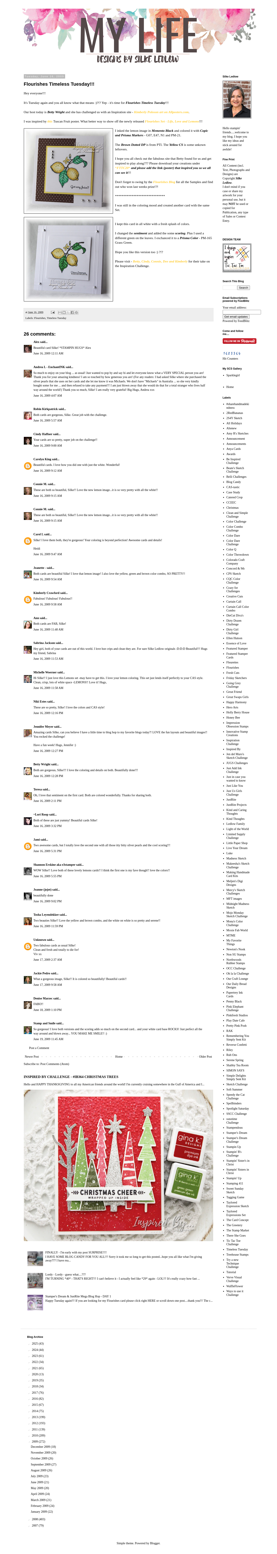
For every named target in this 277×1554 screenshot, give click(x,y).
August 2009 (39, 1470)
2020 (35, 1374)
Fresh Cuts (232, 672)
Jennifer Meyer (43, 726)
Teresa (38, 789)
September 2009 (41, 1464)
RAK (229, 1031)
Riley (229, 1050)
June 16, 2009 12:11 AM (48, 353)
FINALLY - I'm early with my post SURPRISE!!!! (76, 1252)
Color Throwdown (237, 554)
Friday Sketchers (236, 678)
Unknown (40, 939)
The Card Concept (237, 1220)
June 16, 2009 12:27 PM (48, 751)
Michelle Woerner (45, 672)
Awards (230, 454)
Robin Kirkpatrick (46, 409)
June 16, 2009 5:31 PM (48, 851)
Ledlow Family (235, 823)
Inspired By (233, 749)
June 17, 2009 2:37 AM (48, 959)
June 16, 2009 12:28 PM (48, 776)
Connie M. (40, 484)
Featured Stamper (237, 648)
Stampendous (234, 1127)
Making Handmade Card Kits (238, 874)
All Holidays (234, 423)
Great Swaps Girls (237, 697)
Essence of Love (236, 643)
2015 (35, 1404)
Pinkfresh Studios (237, 1015)
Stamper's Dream (236, 1132)
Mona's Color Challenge (234, 923)
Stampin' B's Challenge (234, 1153)
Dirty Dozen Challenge (234, 622)
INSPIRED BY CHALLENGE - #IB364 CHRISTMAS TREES (71, 1077)
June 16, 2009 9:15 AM (48, 495)
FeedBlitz (244, 321)
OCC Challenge (236, 968)
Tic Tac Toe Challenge (233, 1242)
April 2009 (38, 1494)
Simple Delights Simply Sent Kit (236, 1077)
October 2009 (39, 1458)
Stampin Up (233, 1147)
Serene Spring (234, 1060)
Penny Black (234, 1001)
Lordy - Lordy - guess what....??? (65, 1274)
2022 (35, 1362)
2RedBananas (234, 413)
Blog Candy (233, 482)
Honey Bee (233, 717)
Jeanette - (40, 567)
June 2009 (37, 1482)
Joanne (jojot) (43, 889)
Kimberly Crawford (47, 593)
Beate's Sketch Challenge (235, 470)
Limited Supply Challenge (235, 836)
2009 (35, 1441)
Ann (36, 618)
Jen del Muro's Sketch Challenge (237, 756)
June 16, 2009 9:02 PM (48, 901)
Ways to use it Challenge (234, 1293)
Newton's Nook (235, 949)
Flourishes (39, 318)
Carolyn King (42, 459)
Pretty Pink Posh (236, 1025)
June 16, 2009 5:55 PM (48, 876)
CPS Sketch (233, 573)
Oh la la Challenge (237, 973)
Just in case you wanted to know (236, 778)
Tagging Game (235, 1197)
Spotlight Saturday (237, 1108)
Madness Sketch (236, 858)
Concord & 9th (235, 568)
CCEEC (231, 502)
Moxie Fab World (237, 930)
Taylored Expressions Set (236, 1213)
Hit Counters (230, 358)
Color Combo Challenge (234, 528)
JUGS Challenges (237, 763)
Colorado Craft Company (235, 561)
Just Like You (234, 785)
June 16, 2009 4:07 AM (48, 395)
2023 (35, 1356)
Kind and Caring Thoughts (236, 811)
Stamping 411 (234, 1183)
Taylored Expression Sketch (237, 1204)
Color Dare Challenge (233, 542)
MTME (230, 935)
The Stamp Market (237, 1230)
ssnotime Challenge (232, 1120)
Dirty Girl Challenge (232, 631)
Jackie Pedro (42, 973)
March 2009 (38, 1500)
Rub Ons (231, 1055)
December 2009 (41, 1446)
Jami (37, 839)
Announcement (235, 438)
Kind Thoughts (235, 818)
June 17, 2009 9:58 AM (48, 984)
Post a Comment (39, 1048)
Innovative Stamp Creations (237, 733)
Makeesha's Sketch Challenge (237, 865)
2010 (35, 1435)
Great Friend (234, 691)
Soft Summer (234, 1089)
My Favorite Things (234, 942)
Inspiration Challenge (233, 742)
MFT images (234, 898)
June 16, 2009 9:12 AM (48, 470)
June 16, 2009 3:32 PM (48, 826)
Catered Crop (234, 497)
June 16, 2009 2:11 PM (48, 801)
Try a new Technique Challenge (232, 1263)
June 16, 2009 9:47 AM (48, 554)
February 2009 (40, 1505)
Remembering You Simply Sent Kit (237, 1037)
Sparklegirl (233, 375)
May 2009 (37, 1488)
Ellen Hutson (234, 638)
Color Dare (233, 535)
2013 (35, 1417)
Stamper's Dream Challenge (236, 1139)
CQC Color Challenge (233, 580)
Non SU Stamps (236, 954)
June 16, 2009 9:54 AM (48, 579)
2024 (35, 1349)
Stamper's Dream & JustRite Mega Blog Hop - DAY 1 (78, 1296)
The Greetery (234, 1225)
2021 (35, 1368)
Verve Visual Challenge (234, 1279)
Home (119, 1056)
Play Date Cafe (235, 1020)
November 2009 (41, 1452)
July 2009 (37, 1476)
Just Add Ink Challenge (234, 770)
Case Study (233, 492)
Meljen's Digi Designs (234, 883)
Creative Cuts (234, 596)
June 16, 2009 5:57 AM (48, 420)
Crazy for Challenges (233, 589)
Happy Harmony (236, 702)
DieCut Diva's (234, 615)
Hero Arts (232, 707)
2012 (35, 1423)
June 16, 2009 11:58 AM (48, 688)
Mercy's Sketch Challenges (235, 891)
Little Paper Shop (237, 843)
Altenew (231, 428)
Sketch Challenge (237, 1084)
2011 (35, 1429)
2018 (35, 1386)
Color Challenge (236, 521)
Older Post (205, 1056)
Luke (229, 853)
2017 (35, 1392)
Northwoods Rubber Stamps (235, 961)
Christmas (232, 507)
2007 (35, 1525)
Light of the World (237, 829)
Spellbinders (234, 1103)
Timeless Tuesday (56, 318)
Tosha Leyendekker (46, 914)
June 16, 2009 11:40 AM (48, 629)
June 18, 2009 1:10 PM (48, 1010)
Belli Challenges (236, 476)
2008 (35, 1519)
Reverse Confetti (236, 1044)
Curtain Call (233, 601)
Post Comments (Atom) (54, 1064)
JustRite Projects (236, 804)
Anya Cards (233, 448)
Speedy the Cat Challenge (235, 1096)
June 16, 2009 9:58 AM (48, 604)
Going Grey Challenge (233, 685)
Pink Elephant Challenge (234, 1008)
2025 (35, 1343)
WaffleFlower (234, 1286)
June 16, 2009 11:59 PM (48, 926)
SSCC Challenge (236, 1113)
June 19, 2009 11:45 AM (48, 1039)
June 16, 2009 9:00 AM (48, 445)
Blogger (154, 1543)
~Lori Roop (41, 814)
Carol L (38, 534)
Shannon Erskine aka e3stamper (55, 864)
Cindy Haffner (43, 434)
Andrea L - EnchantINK (49, 367)
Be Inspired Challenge (233, 461)
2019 (35, 1380)
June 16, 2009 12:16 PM (48, 713)
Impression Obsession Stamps (237, 724)
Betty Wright (42, 764)
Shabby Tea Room (237, 1065)
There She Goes (236, 1235)
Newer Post (32, 1056)
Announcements (236, 444)
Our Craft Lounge (237, 978)
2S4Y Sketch (234, 418)
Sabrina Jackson (44, 643)
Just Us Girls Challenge (234, 792)
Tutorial (231, 1272)
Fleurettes (232, 662)
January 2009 (39, 1511)
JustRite (231, 799)
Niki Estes (40, 701)
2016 (35, 1398)
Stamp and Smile (45, 1023)
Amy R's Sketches (237, 433)
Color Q (231, 549)
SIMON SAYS (235, 1070)
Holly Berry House (238, 712)
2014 (35, 1411)
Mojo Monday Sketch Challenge (237, 914)
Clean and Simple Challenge (237, 514)
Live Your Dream (237, 848)
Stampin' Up (234, 1178)
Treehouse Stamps (237, 1254)
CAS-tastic (233, 487)
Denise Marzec (43, 998)
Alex (36, 342)
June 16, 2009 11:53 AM (48, 658)
